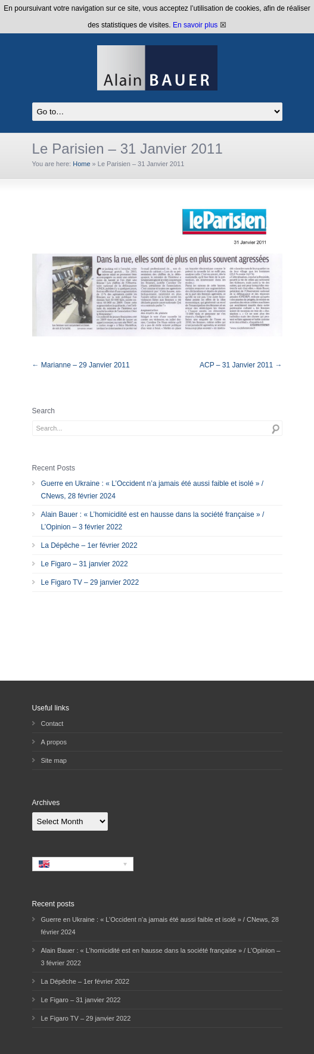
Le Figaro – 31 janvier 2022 (84, 564)
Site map (54, 760)
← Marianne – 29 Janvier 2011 (81, 365)
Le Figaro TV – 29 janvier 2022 (90, 582)
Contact (52, 723)
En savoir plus (195, 25)
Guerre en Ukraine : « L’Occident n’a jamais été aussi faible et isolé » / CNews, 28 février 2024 (152, 489)
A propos (54, 742)
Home (81, 163)
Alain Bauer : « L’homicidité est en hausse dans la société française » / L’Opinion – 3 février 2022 (153, 520)
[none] (83, 864)
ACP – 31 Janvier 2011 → (241, 365)
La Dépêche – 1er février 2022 (89, 545)
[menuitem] (83, 864)
